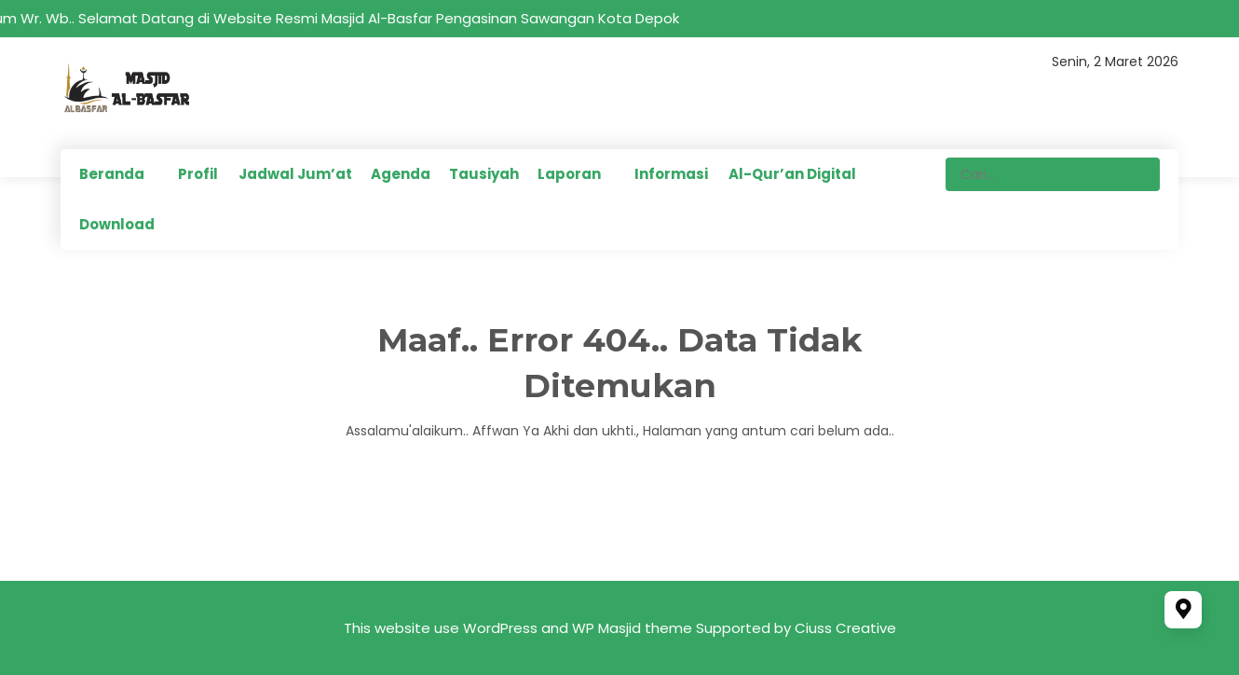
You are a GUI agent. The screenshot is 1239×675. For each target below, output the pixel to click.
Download (117, 224)
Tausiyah (484, 174)
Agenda (400, 174)
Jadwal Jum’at (295, 174)
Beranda (111, 174)
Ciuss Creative (845, 628)
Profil (198, 174)
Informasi (671, 174)
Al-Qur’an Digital (792, 174)
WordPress (500, 628)
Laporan (569, 174)
